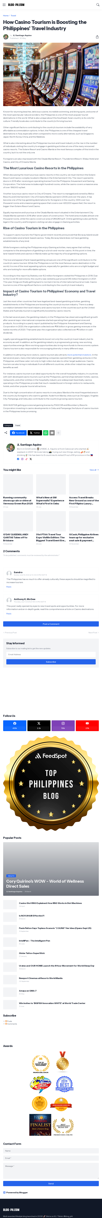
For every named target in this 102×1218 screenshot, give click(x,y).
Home (6, 15)
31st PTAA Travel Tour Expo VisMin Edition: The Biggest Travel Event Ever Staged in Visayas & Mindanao (50, 537)
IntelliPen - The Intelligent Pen (34, 940)
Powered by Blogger (15, 1192)
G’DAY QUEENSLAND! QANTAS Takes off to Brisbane (15, 537)
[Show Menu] (4, 4)
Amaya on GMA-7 (28, 990)
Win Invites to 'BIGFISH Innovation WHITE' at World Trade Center (52, 1003)
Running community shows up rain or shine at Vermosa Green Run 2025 (18, 500)
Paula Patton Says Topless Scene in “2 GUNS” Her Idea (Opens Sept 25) (55, 928)
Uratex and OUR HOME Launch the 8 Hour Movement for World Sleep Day (56, 965)
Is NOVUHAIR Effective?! (31, 915)
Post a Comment (51, 624)
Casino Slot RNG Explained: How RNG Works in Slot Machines (50, 903)
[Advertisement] (51, 690)
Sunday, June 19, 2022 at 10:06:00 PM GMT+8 (30, 575)
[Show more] (58, 432)
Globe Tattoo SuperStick (32, 953)
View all (93, 470)
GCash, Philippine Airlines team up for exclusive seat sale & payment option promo (84, 537)
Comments (11, 1024)
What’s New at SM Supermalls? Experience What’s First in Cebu (50, 500)
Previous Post (11, 632)
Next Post (93, 632)
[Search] (98, 4)
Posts (8, 1021)
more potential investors (79, 354)
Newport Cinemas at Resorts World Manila (40, 978)
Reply (8, 587)
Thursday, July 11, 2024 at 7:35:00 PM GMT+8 (30, 602)
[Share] (96, 36)
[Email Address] (51, 654)
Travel (13, 15)
